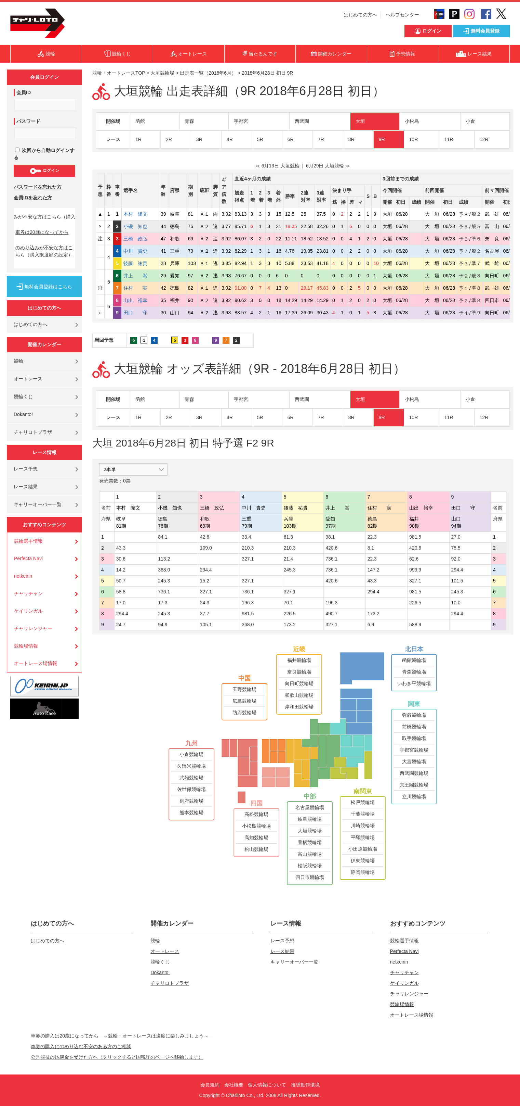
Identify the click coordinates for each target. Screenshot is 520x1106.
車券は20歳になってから (42, 232)
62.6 (413, 559)
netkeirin (23, 576)
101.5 (457, 580)
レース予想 (26, 469)
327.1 (248, 559)
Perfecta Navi (28, 558)
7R (321, 139)
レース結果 (26, 486)
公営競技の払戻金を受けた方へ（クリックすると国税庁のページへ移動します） (117, 1057)
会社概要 (233, 1085)
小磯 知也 (140, 226)
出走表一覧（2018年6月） (208, 73)
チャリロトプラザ (33, 432)
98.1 (330, 537)
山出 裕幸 (140, 300)
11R (448, 139)
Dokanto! (23, 414)
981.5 (415, 537)
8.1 (371, 548)
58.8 (120, 591)
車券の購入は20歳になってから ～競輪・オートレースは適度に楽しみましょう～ (122, 1036)
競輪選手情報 (28, 541)
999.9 (415, 570)
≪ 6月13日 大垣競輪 (277, 165)
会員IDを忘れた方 (33, 197)
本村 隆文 (140, 214)
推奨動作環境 (305, 1085)
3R (199, 139)
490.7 (331, 613)
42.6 (204, 537)
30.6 (120, 559)
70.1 (288, 602)
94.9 (162, 624)
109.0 (206, 548)
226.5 (415, 602)
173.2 (373, 613)
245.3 (290, 570)
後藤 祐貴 (140, 263)
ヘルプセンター (402, 14)
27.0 (456, 537)
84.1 (162, 537)
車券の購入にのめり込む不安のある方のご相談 (81, 1046)
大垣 (360, 121)
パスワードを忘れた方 (38, 187)
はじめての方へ (360, 14)
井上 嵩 (140, 275)
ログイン (44, 171)
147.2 (373, 570)
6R (291, 139)
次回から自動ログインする (44, 154)
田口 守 (140, 312)
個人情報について (267, 1085)
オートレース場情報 (35, 663)
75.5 (456, 548)
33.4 (246, 537)
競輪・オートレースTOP (118, 73)
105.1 (206, 624)
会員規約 (209, 1085)
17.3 (162, 602)
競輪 (18, 361)
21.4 (288, 559)
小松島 (412, 121)
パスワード (28, 121)
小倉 (470, 121)
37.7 (204, 613)
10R (413, 139)
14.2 (120, 570)
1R (138, 139)
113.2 (164, 559)
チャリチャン (28, 593)
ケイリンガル (28, 611)
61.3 (288, 537)
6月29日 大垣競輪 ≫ (328, 165)
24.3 (204, 602)
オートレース (28, 378)
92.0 (456, 559)
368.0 (164, 570)
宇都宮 (241, 121)
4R (230, 139)
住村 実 (140, 288)
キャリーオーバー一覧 (38, 504)
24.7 (120, 624)
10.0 (456, 602)
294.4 (206, 570)
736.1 (331, 559)
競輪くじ (23, 396)
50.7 (120, 580)
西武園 (302, 121)
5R (260, 139)
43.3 (120, 548)
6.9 (371, 624)
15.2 (204, 580)
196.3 (248, 602)
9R (382, 139)
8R (351, 139)
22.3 (372, 537)
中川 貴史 (140, 251)
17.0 (120, 602)
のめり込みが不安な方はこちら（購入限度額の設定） (44, 251)
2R (169, 139)
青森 (189, 121)
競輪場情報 (26, 646)
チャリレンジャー (33, 628)
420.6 (331, 548)
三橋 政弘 (140, 238)
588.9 (415, 624)
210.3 (248, 548)
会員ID (23, 92)
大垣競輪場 (162, 73)
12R (484, 139)
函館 (140, 121)
